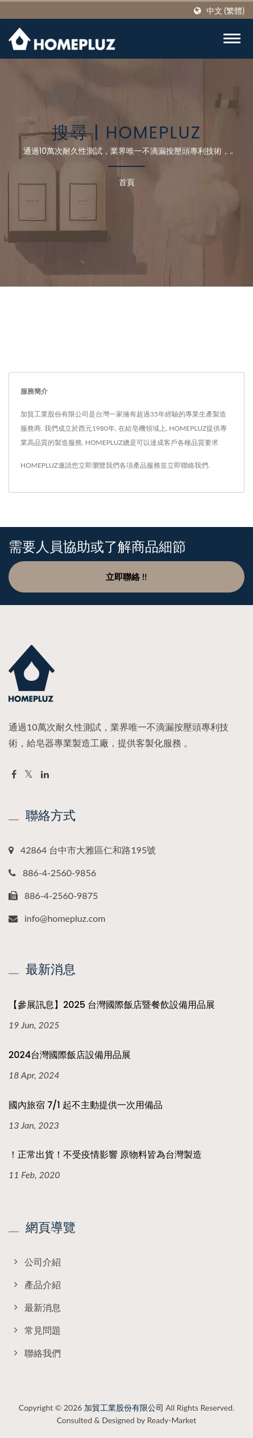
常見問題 (42, 1330)
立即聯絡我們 (187, 465)
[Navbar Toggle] (232, 38)
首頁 (127, 182)
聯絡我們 (42, 1352)
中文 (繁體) (225, 10)
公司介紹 (42, 1261)
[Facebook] (13, 774)
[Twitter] (28, 774)
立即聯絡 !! (126, 576)
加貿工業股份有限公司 (124, 1407)
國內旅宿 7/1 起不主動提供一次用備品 (86, 1105)
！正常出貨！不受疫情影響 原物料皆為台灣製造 (105, 1154)
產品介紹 (42, 1284)
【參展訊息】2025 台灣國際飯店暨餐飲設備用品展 (112, 1004)
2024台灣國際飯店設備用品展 (70, 1054)
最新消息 (42, 1307)
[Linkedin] (45, 774)
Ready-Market (172, 1420)
